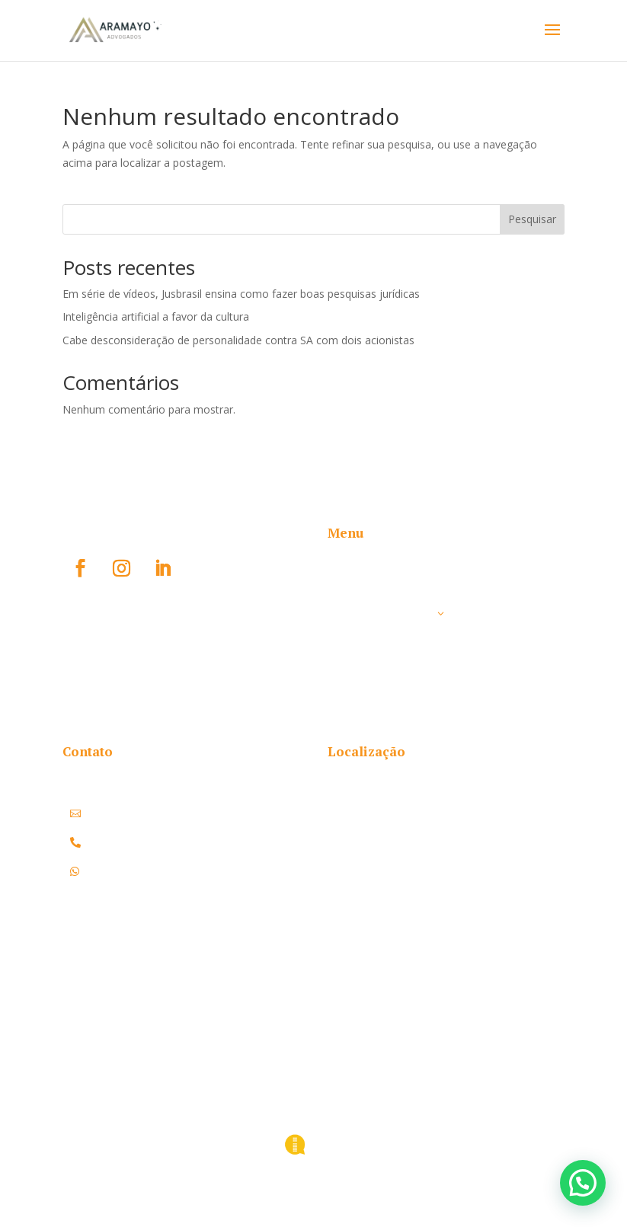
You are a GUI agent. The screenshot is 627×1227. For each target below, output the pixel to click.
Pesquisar (532, 219)
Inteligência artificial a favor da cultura (155, 316)
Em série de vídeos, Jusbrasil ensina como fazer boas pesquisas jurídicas (241, 293)
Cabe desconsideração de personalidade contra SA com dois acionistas (238, 340)
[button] (583, 1183)
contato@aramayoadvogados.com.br (192, 813)
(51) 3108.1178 (120, 842)
